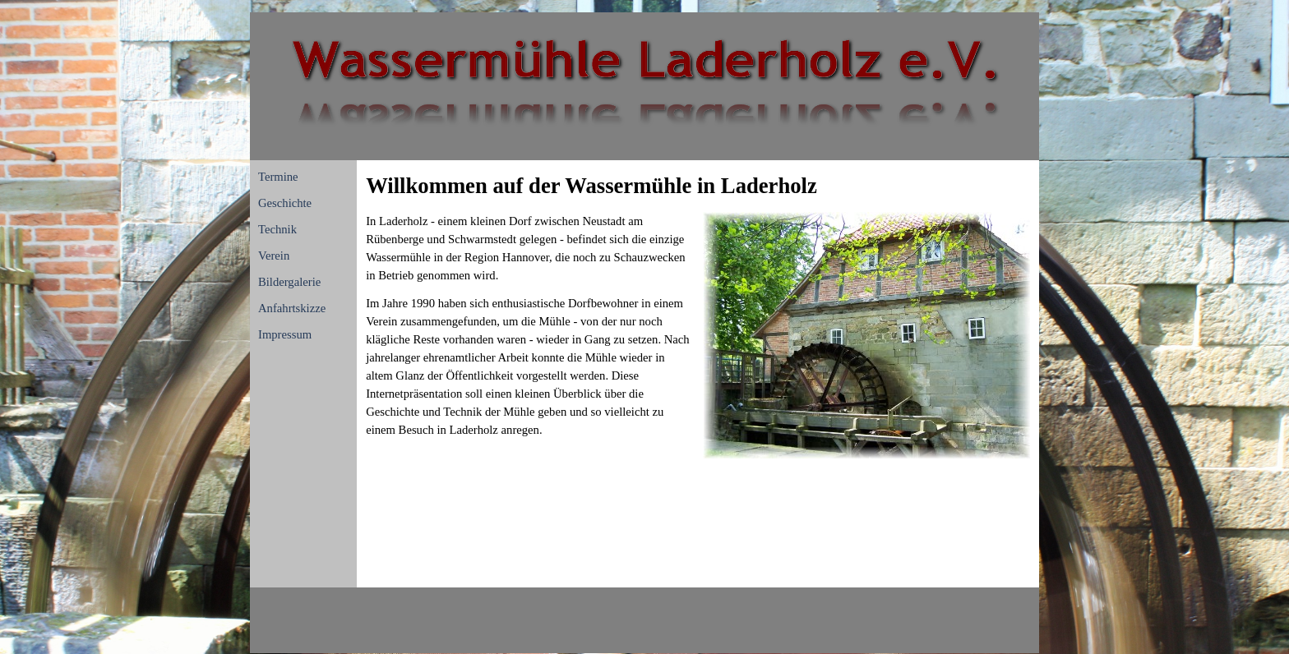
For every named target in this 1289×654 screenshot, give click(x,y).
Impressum (285, 334)
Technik (277, 229)
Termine (278, 176)
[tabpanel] (698, 185)
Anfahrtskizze (292, 308)
